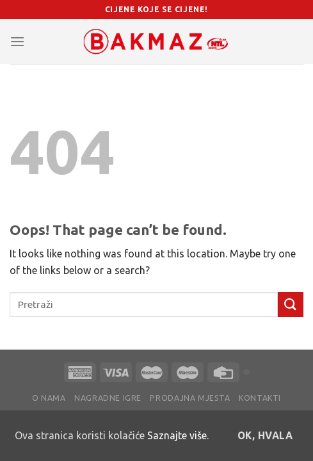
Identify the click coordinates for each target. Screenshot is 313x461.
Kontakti (260, 398)
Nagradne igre (107, 398)
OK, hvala (265, 435)
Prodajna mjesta (190, 398)
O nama (49, 398)
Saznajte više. (178, 435)
